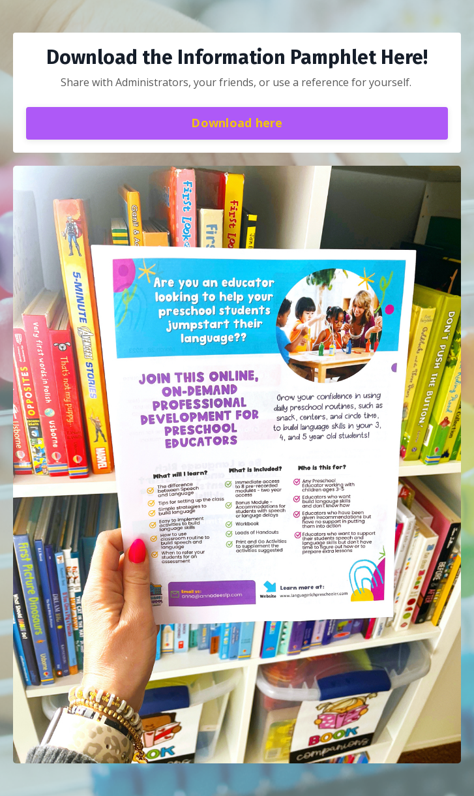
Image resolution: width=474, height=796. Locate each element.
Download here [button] (236, 122)
